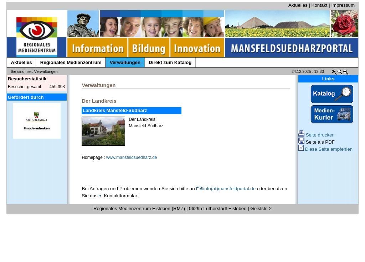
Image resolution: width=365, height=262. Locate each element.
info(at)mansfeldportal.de (226, 188)
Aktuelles (298, 5)
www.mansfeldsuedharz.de (131, 157)
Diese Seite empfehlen (325, 149)
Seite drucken (316, 135)
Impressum (343, 5)
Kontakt (320, 5)
